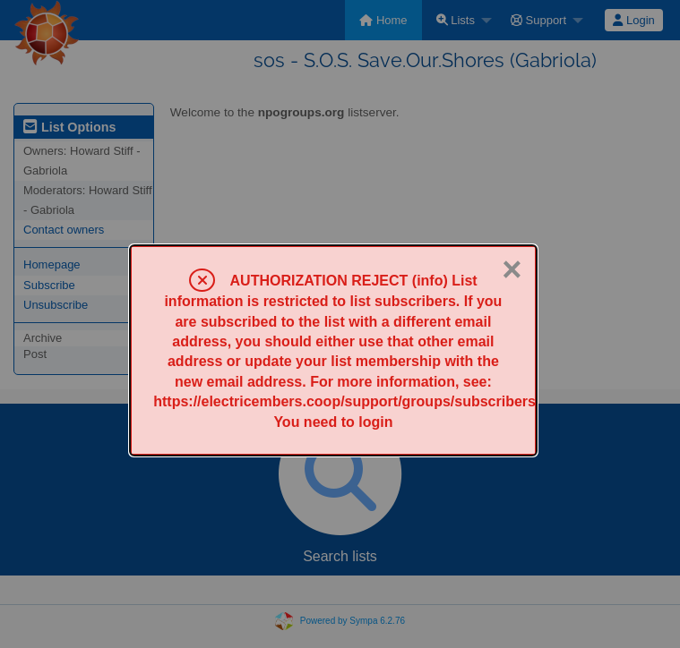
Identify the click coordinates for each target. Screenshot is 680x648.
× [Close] (511, 269)
